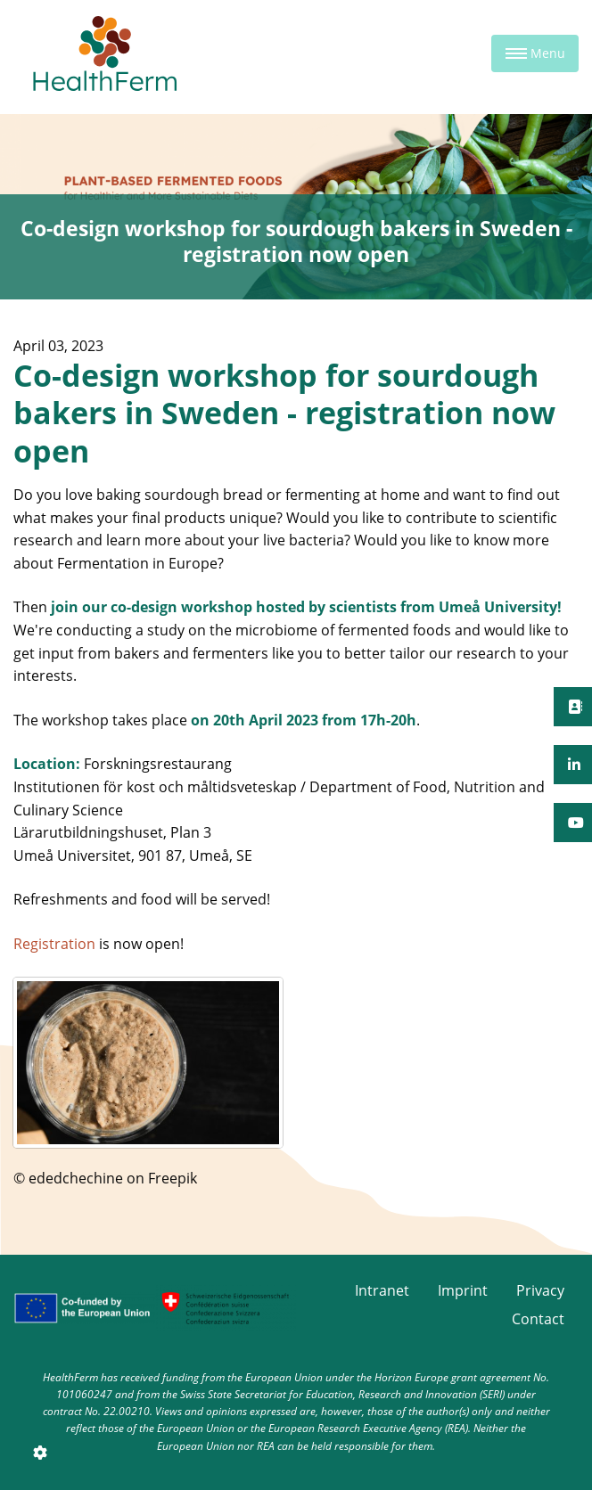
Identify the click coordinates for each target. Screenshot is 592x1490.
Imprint (463, 1290)
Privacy (540, 1290)
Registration (54, 944)
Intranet (382, 1290)
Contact (538, 1319)
